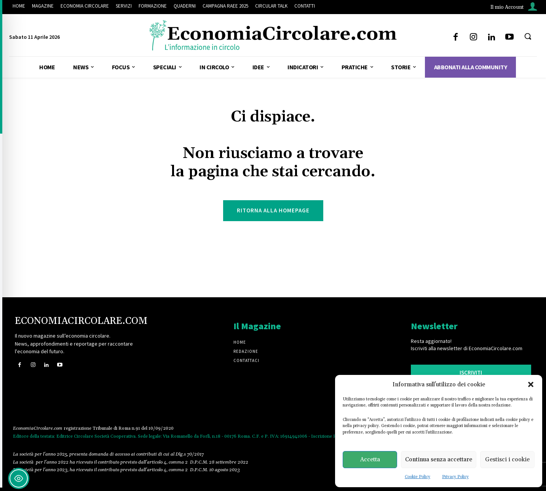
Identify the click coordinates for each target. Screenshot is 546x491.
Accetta (370, 459)
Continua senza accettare (438, 459)
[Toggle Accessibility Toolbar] (19, 478)
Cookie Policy (417, 477)
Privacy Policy (455, 477)
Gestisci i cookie (507, 459)
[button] (531, 384)
